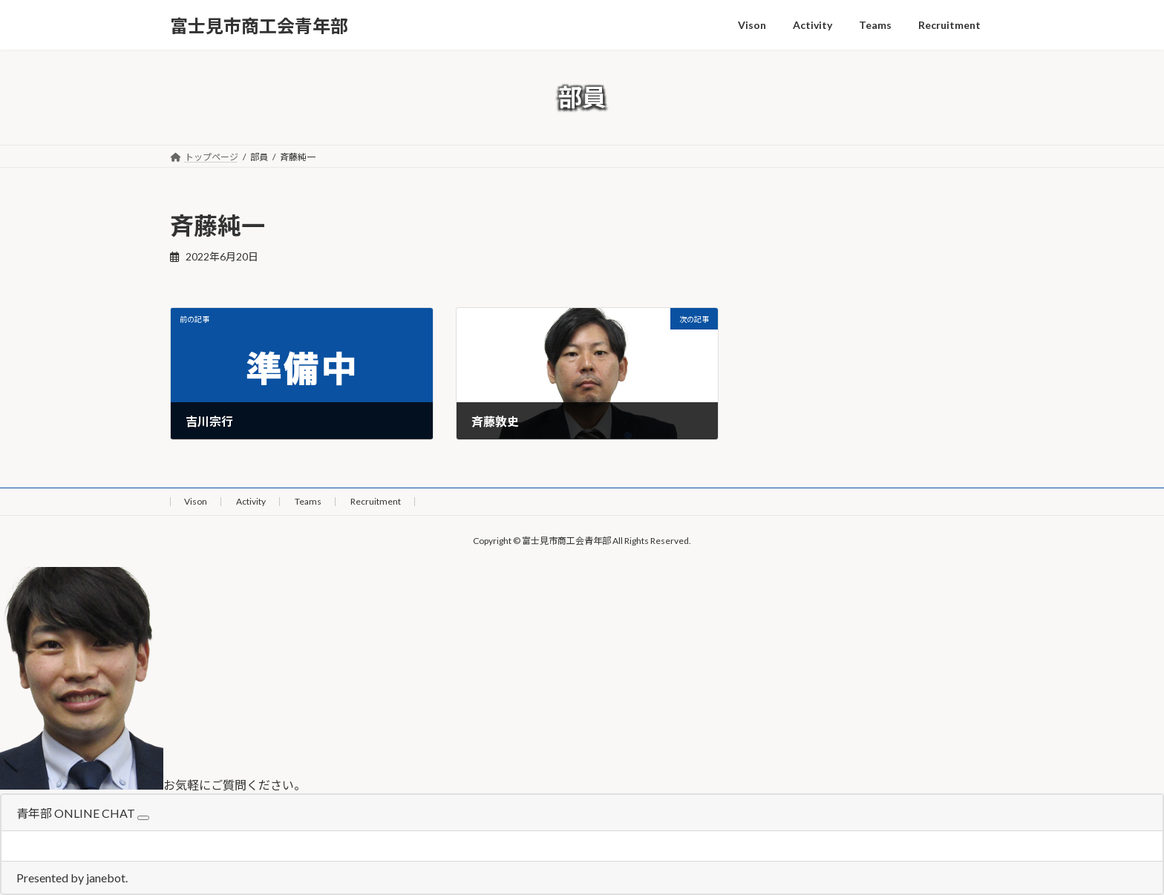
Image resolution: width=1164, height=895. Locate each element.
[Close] (143, 818)
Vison (195, 501)
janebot (105, 878)
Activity (251, 501)
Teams (308, 501)
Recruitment (375, 501)
